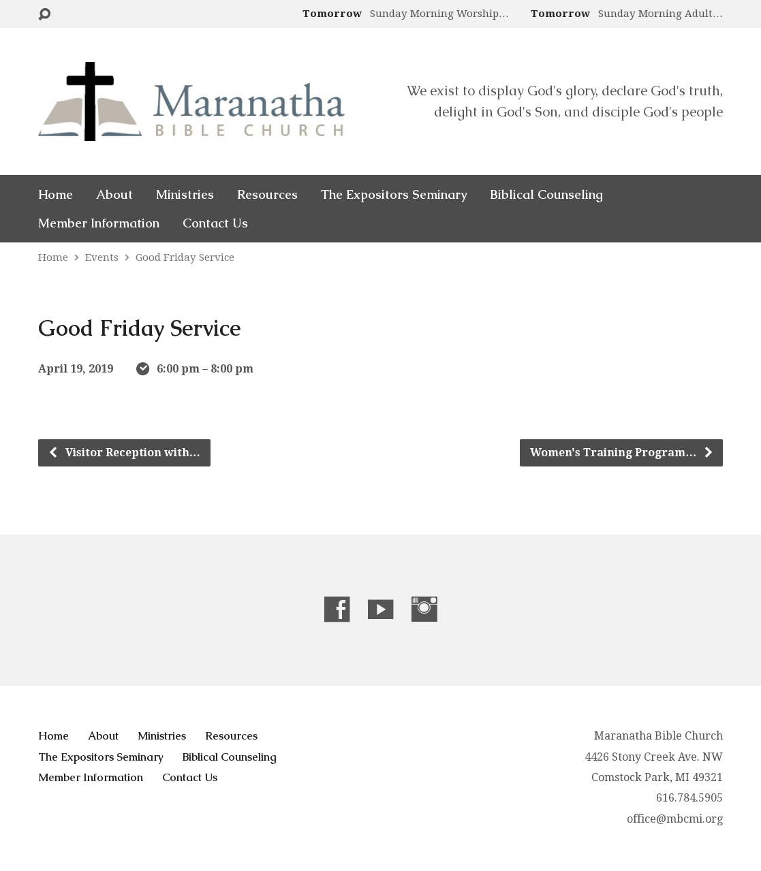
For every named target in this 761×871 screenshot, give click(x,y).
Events (102, 257)
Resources (267, 195)
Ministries (185, 195)
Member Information (98, 223)
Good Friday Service (185, 257)
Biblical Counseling (546, 195)
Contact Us (215, 223)
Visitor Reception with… (124, 452)
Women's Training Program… (622, 452)
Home (55, 195)
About (114, 195)
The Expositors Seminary (394, 195)
